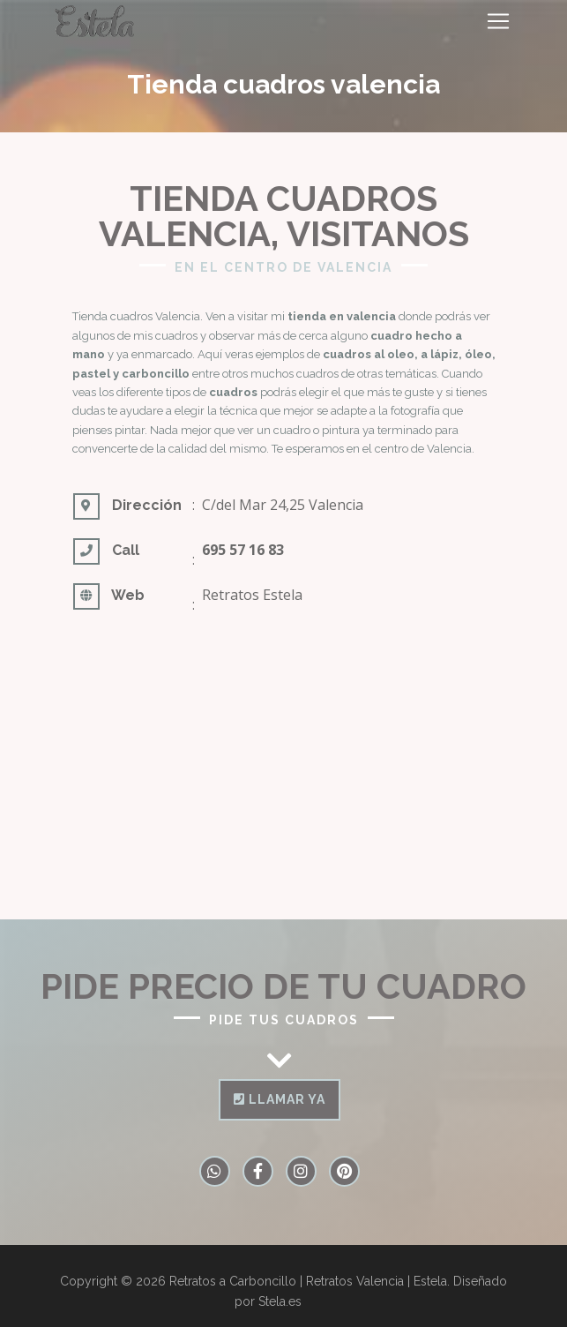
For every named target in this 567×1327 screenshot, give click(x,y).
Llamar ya (279, 1099)
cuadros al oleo (368, 354)
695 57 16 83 (243, 549)
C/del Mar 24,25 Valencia (282, 504)
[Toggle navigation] (498, 21)
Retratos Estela (252, 594)
